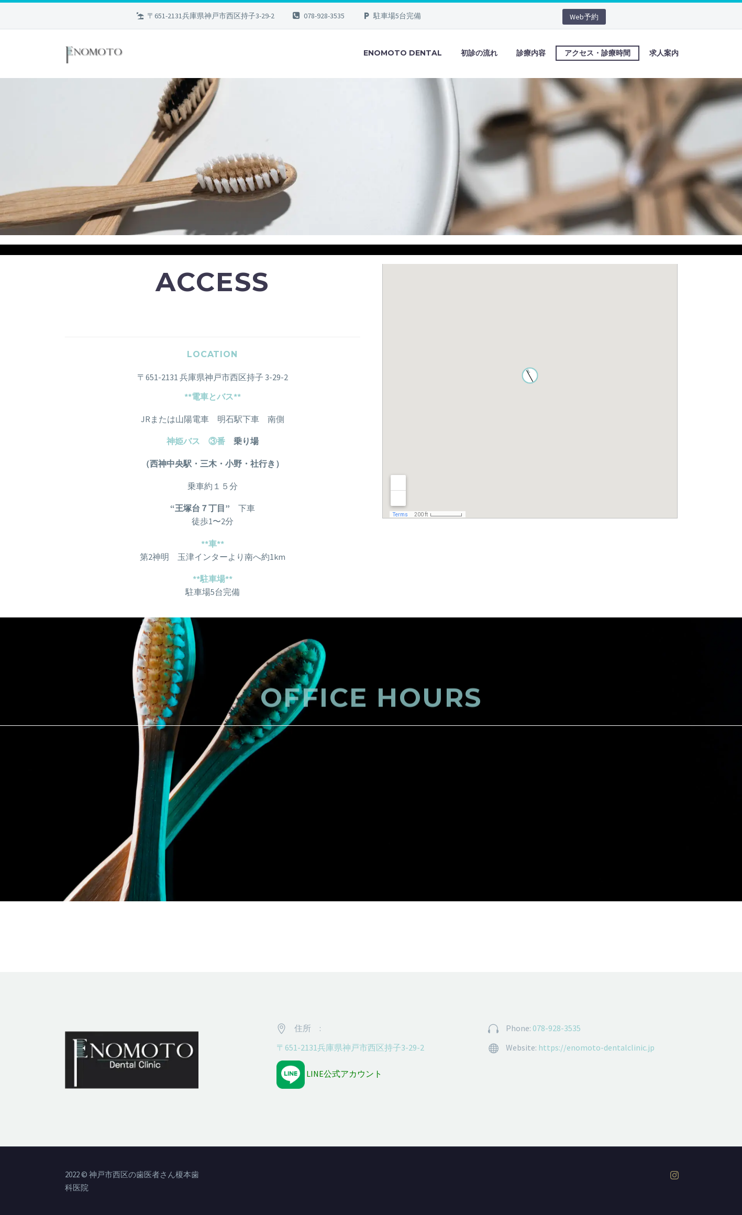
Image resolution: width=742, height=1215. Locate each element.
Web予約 (584, 16)
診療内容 (531, 53)
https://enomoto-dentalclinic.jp (596, 1047)
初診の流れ (479, 53)
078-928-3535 (324, 15)
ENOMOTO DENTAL (402, 53)
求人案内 (664, 53)
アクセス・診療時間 (597, 53)
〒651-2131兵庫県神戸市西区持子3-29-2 (350, 1047)
